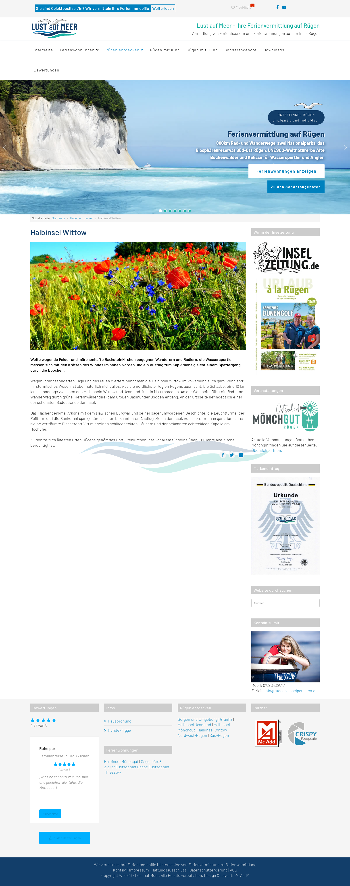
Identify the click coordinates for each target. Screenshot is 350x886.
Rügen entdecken (122, 49)
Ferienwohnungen (77, 49)
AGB (233, 869)
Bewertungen (46, 69)
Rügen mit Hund (202, 49)
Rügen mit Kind (165, 49)
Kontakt (120, 869)
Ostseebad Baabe (132, 766)
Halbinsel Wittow (212, 729)
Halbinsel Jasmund (194, 724)
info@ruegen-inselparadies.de (291, 690)
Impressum (139, 869)
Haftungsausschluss (169, 869)
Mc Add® (241, 875)
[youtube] (284, 7)
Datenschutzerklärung (208, 869)
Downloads (273, 49)
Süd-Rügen (219, 735)
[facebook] (277, 7)
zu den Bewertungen (64, 838)
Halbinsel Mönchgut (121, 761)
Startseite (43, 49)
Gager (146, 761)
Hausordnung (119, 720)
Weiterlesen (163, 8)
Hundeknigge (119, 730)
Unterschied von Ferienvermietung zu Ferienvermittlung (207, 864)
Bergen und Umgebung (198, 719)
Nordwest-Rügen (192, 735)
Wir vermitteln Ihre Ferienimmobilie (125, 864)
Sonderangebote (241, 49)
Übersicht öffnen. (266, 450)
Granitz (226, 719)
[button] (4, 147)
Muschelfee (50, 814)
